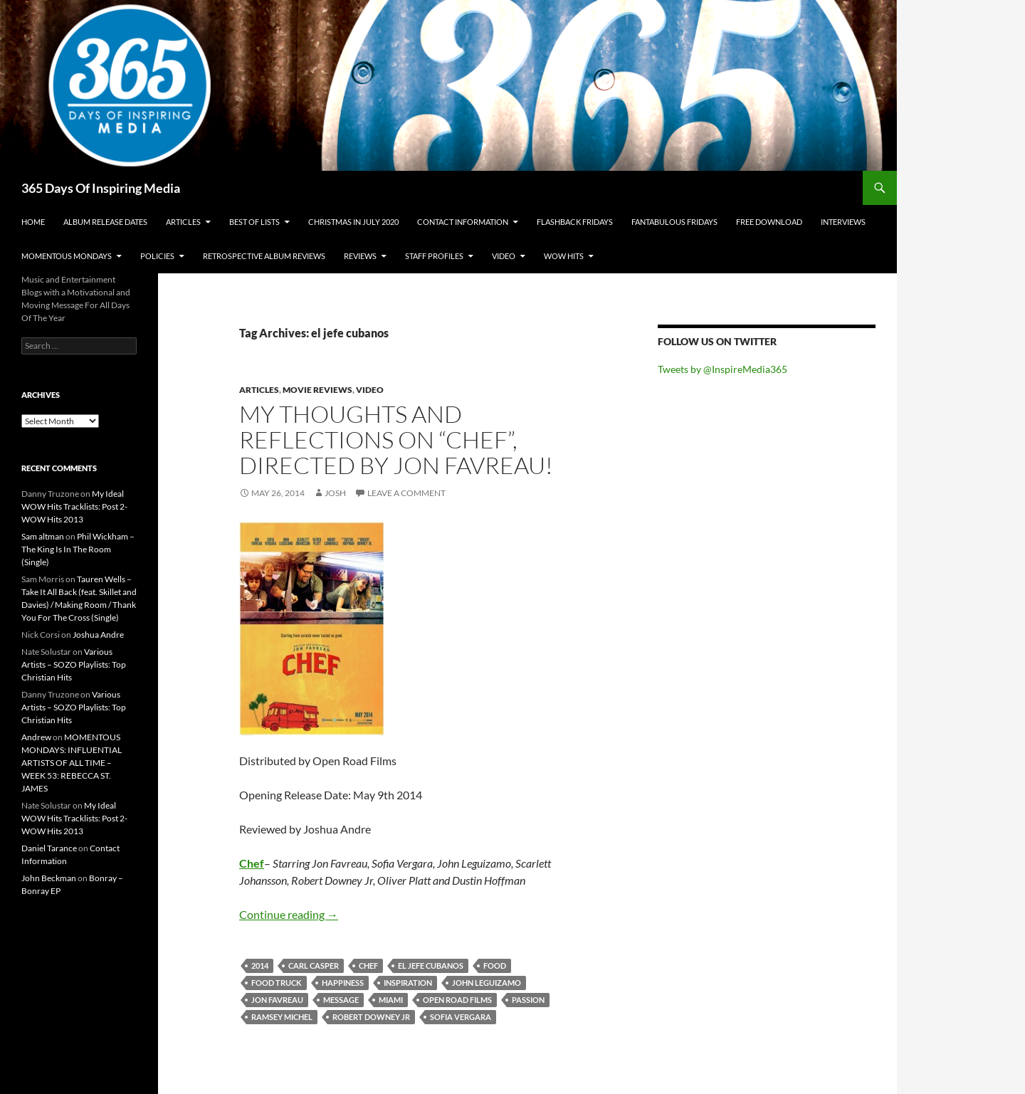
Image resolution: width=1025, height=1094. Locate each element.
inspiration (408, 982)
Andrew (36, 737)
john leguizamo (486, 982)
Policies (157, 256)
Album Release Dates (105, 221)
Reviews (360, 256)
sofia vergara (460, 1016)
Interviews (843, 221)
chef (368, 965)
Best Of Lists (254, 221)
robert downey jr (371, 1016)
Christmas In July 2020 (353, 221)
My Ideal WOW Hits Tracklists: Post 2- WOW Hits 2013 (74, 506)
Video (503, 256)
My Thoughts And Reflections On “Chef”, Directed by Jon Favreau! (396, 439)
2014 (259, 965)
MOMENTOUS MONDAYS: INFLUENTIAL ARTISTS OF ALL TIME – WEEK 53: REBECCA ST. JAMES (71, 763)
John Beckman (48, 878)
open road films (457, 999)
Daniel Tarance (49, 848)
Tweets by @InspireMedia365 (722, 369)
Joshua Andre (98, 634)
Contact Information (462, 221)
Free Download (769, 221)
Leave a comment (406, 493)
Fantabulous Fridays (674, 221)
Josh (335, 493)
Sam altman (42, 536)
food (494, 965)
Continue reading (288, 914)
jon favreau (277, 999)
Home (33, 221)
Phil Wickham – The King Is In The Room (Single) (78, 549)
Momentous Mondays (66, 256)
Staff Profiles (434, 256)
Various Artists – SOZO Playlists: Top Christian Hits (73, 664)
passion (528, 999)
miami (391, 999)
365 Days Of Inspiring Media (100, 188)
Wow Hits (564, 256)
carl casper (313, 965)
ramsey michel (281, 1016)
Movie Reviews (317, 389)
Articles (183, 221)
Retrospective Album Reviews (264, 256)
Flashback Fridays (575, 221)
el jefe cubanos (430, 965)
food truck (276, 982)
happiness (343, 982)
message (341, 999)
